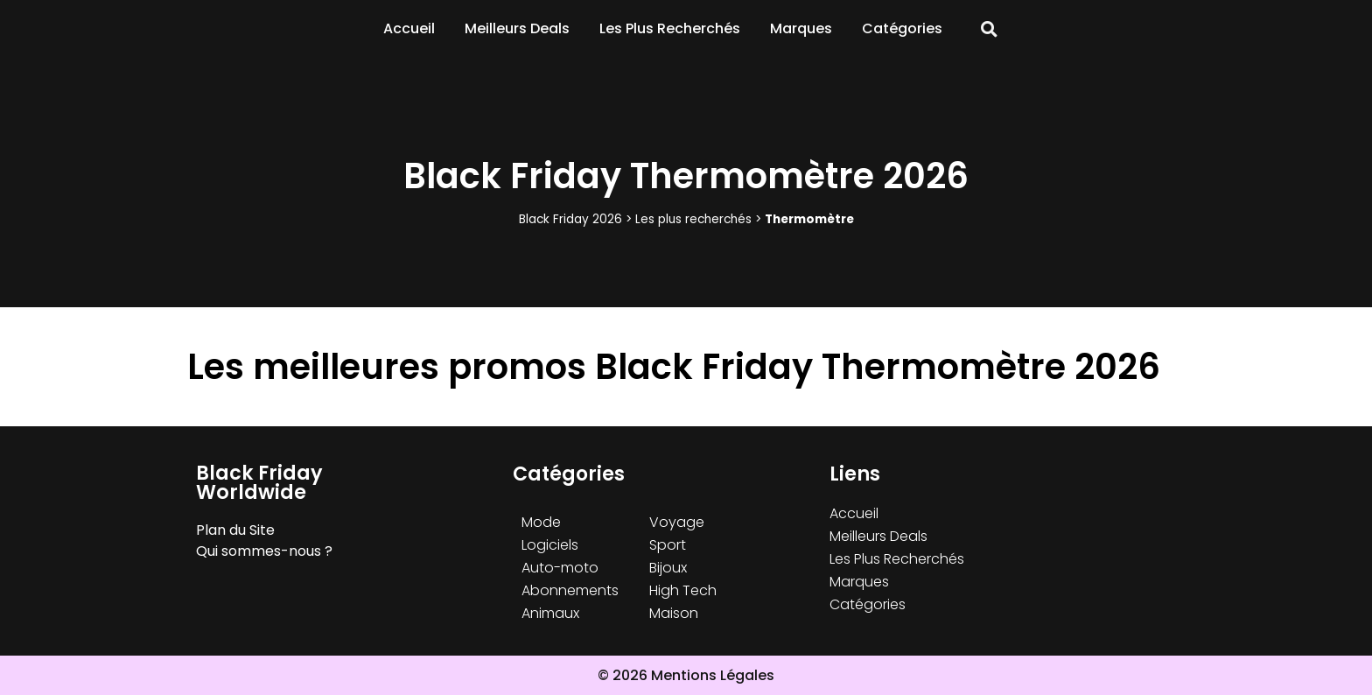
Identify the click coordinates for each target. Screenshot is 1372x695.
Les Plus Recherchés (669, 28)
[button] (989, 29)
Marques (801, 28)
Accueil (409, 28)
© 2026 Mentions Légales (686, 675)
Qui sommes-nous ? (264, 551)
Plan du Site (235, 530)
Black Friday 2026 (570, 219)
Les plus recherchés (693, 219)
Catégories (902, 28)
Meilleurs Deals (517, 28)
